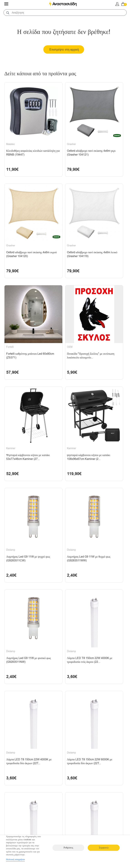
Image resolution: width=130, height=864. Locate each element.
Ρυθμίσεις (68, 847)
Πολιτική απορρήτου (15, 859)
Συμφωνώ (103, 847)
